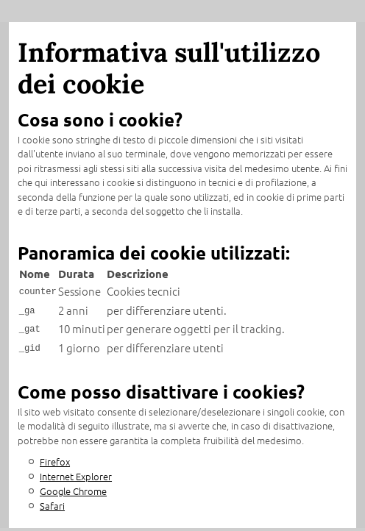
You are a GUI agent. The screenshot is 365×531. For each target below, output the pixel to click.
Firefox (55, 456)
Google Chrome (73, 485)
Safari (52, 500)
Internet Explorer (76, 470)
